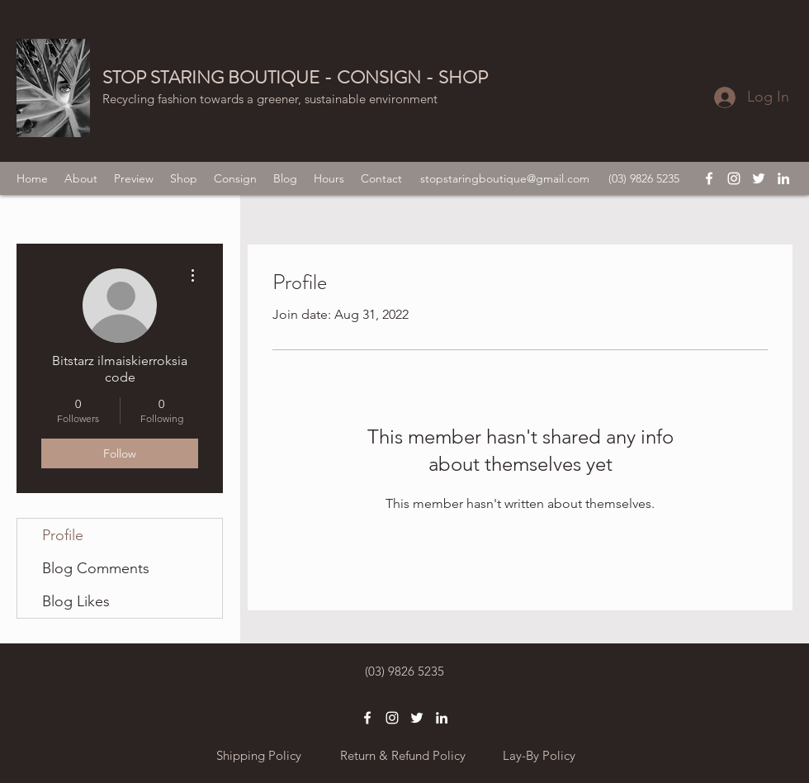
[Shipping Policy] (258, 755)
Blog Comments (95, 568)
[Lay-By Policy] (538, 755)
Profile (62, 535)
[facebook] (709, 178)
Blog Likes (76, 601)
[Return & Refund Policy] (402, 755)
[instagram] (734, 178)
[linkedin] (783, 178)
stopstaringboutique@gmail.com (504, 178)
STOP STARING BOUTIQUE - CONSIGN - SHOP (295, 77)
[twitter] (758, 178)
